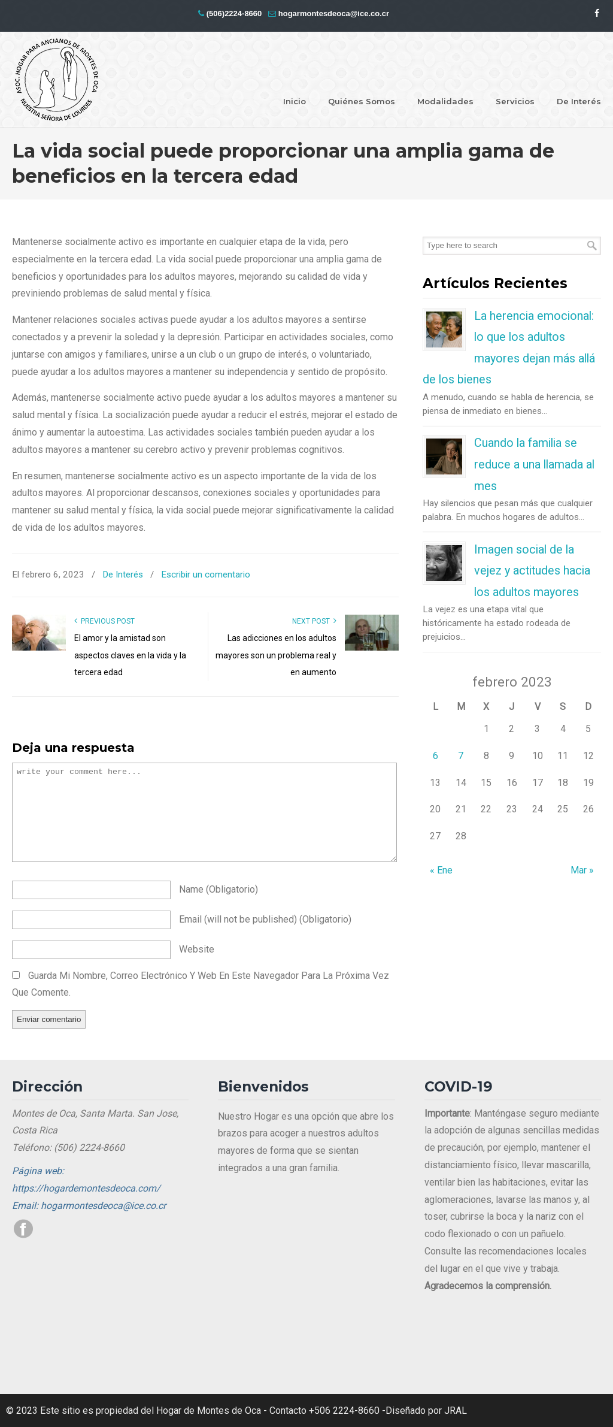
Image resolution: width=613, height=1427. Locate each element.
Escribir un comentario (205, 574)
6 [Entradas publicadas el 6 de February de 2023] (435, 755)
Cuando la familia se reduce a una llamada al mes (534, 464)
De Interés (122, 574)
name (218, 889)
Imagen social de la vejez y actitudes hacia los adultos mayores (532, 571)
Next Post (314, 621)
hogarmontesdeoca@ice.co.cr (333, 13)
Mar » (582, 870)
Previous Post (104, 621)
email (265, 919)
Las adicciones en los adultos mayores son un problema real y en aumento (276, 655)
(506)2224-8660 (234, 13)
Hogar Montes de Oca (57, 80)
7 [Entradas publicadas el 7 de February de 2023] (460, 755)
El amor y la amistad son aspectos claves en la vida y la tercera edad (130, 655)
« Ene (441, 870)
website (196, 949)
